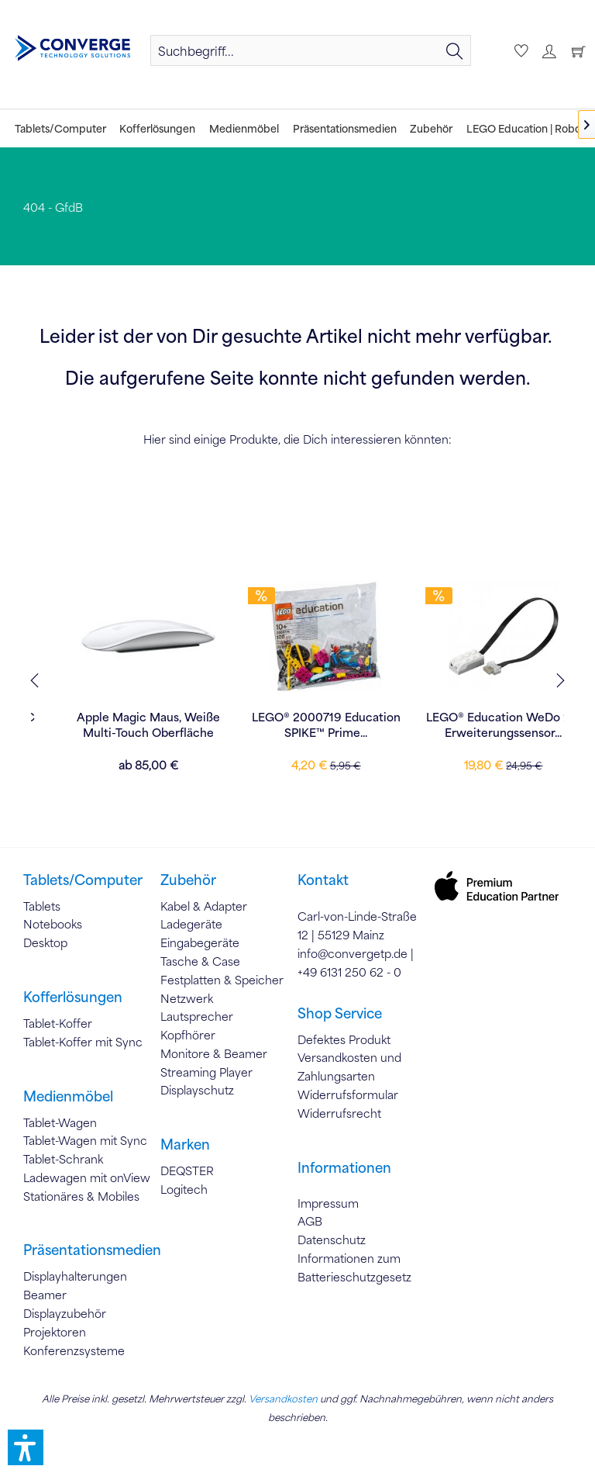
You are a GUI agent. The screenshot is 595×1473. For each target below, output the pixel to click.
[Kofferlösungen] (158, 128)
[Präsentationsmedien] (345, 128)
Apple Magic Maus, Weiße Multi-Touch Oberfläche (295, 724)
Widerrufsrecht (339, 1113)
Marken (185, 1144)
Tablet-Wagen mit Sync (85, 1140)
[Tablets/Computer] (60, 128)
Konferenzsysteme (74, 1350)
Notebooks (52, 924)
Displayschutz (197, 1090)
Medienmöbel (68, 1096)
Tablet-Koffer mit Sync (83, 1042)
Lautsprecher (196, 1016)
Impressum (328, 1203)
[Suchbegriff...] (310, 50)
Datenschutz (332, 1240)
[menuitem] (310, 50)
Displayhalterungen (75, 1276)
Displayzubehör (64, 1313)
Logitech (184, 1189)
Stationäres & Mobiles (81, 1196)
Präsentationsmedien (92, 1249)
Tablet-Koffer (57, 1023)
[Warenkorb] (574, 50)
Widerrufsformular (348, 1094)
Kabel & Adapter (203, 906)
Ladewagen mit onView (86, 1177)
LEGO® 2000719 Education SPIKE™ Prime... (473, 724)
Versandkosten (283, 1398)
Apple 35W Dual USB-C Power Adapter (117, 724)
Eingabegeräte (199, 942)
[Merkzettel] (519, 50)
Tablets (41, 906)
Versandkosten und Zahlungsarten (349, 1066)
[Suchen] (455, 50)
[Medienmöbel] (244, 128)
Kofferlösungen (72, 996)
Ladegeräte (191, 924)
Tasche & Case (200, 961)
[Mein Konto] (547, 50)
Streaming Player (206, 1072)
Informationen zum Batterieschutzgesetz (354, 1267)
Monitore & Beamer (213, 1053)
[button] (25, 1447)
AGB (310, 1221)
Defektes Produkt (344, 1039)
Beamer (45, 1295)
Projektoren (54, 1332)
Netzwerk (186, 998)
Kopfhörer (187, 1035)
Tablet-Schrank (63, 1159)
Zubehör (188, 879)
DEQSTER (187, 1170)
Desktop (45, 942)
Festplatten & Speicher (222, 980)
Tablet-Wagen (60, 1122)
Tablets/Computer (83, 879)
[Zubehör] (431, 128)
